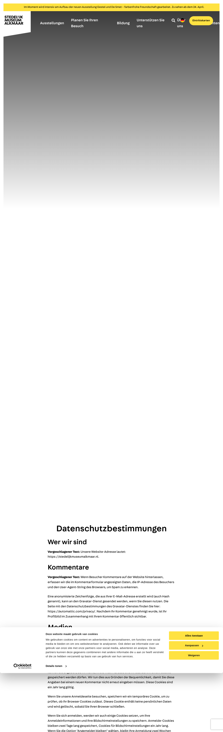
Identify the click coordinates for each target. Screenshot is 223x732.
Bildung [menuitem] (123, 23)
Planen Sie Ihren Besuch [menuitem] (84, 23)
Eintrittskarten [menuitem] (198, 21)
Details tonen (54, 725)
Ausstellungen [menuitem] (52, 23)
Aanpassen (194, 704)
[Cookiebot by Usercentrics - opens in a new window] (22, 725)
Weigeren (194, 714)
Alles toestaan (194, 694)
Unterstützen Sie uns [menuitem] (150, 23)
